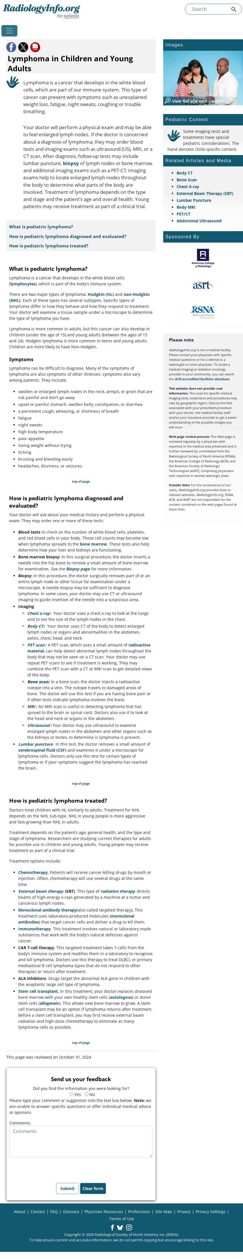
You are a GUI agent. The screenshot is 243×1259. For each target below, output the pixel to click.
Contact (37, 1211)
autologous (121, 997)
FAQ (54, 1211)
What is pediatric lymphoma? (41, 227)
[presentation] (52, 1168)
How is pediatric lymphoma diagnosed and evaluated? (67, 236)
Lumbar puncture (35, 744)
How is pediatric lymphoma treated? (48, 246)
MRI (31, 706)
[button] (11, 47)
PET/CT (183, 214)
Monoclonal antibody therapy (47, 910)
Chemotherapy (33, 872)
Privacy (184, 1211)
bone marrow (93, 544)
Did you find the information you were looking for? (81, 1088)
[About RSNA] (203, 312)
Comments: (20, 1123)
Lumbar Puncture (194, 200)
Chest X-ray (188, 186)
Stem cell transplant (38, 991)
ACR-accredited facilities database (202, 379)
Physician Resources (103, 1211)
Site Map (163, 1211)
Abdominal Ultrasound (199, 220)
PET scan (35, 645)
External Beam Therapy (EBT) (205, 193)
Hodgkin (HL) (101, 294)
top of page (81, 481)
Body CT (35, 626)
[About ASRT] (203, 285)
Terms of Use (121, 1218)
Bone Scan (187, 179)
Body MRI (186, 207)
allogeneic (49, 1003)
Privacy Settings (211, 1211)
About (19, 1211)
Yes (75, 1094)
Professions (139, 1211)
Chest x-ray (38, 613)
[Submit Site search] (234, 9)
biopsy (71, 163)
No (90, 1094)
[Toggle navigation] (9, 30)
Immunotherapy (34, 928)
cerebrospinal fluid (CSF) (42, 750)
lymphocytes (23, 283)
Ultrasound (38, 725)
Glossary (71, 1211)
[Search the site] (213, 9)
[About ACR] (203, 258)
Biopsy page (78, 568)
